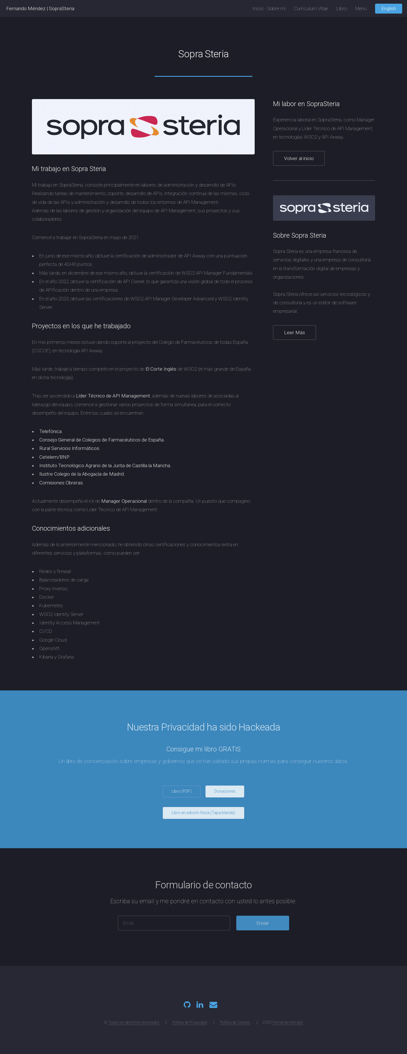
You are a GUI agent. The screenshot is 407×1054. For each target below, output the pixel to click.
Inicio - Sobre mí (268, 8)
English (388, 8)
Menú (361, 8)
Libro (341, 8)
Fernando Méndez (26, 8)
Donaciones (224, 791)
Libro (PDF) (182, 791)
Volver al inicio (299, 158)
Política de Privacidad (189, 1022)
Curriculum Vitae (311, 8)
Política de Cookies (235, 1022)
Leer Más (294, 332)
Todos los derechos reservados (133, 1022)
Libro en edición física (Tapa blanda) (203, 812)
